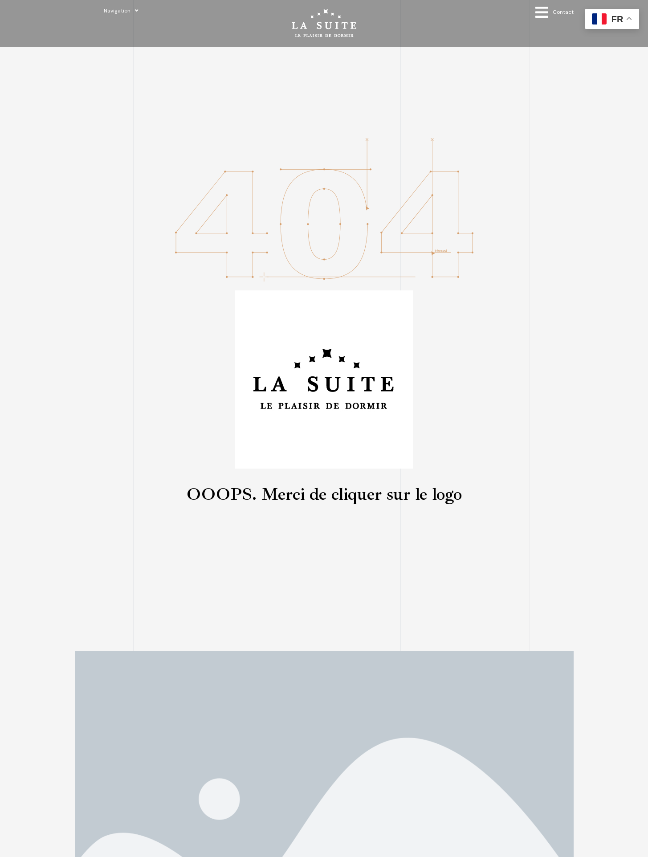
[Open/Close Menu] (554, 12)
